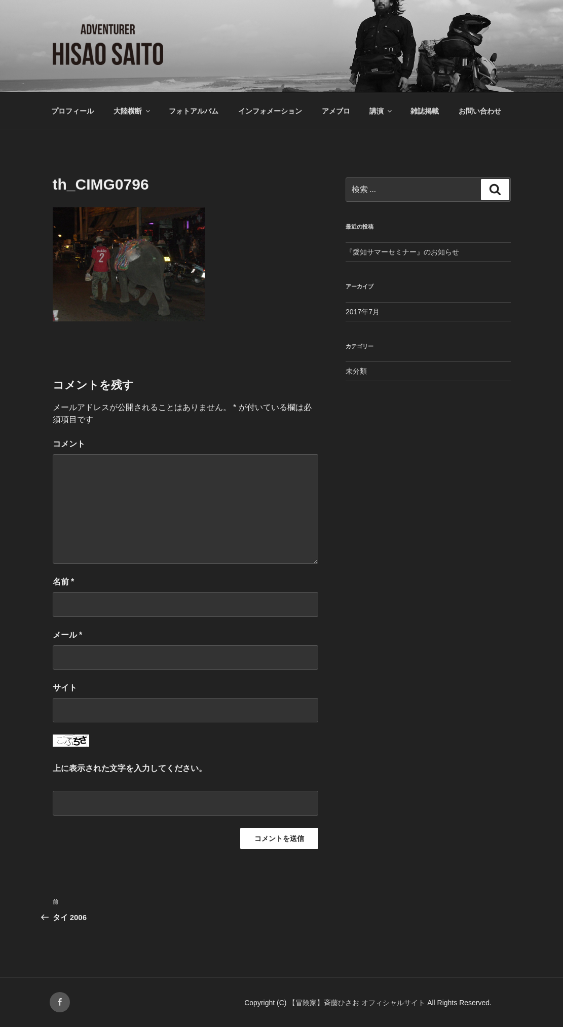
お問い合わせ (480, 111)
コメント (69, 443)
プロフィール (72, 111)
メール (68, 635)
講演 (381, 111)
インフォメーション (270, 111)
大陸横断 (133, 111)
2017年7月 (363, 312)
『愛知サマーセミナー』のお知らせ (402, 252)
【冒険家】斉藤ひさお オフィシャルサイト (357, 1003)
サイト (65, 687)
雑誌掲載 (424, 111)
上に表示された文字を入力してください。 (130, 768)
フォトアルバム (193, 111)
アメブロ (336, 111)
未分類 (356, 371)
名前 (63, 581)
